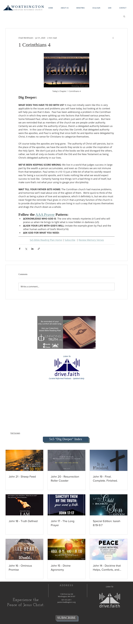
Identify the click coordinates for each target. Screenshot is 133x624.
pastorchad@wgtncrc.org (66, 602)
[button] (64, 8)
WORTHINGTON (27, 7)
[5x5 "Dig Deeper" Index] (65, 439)
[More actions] (113, 37)
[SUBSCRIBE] (66, 617)
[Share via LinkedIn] (32, 248)
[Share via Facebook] (19, 248)
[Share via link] (39, 248)
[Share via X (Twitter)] (26, 248)
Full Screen (15, 433)
